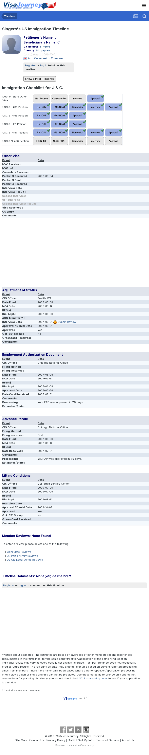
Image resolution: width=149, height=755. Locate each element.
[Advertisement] (49, 254)
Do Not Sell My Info (81, 740)
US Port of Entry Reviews (22, 555)
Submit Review (67, 321)
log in (44, 65)
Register (30, 65)
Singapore (43, 50)
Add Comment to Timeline (45, 58)
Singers (45, 46)
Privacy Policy (55, 740)
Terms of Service (107, 740)
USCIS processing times (92, 678)
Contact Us (36, 740)
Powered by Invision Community (74, 745)
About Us (128, 740)
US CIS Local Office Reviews (25, 559)
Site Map (21, 740)
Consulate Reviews (19, 551)
